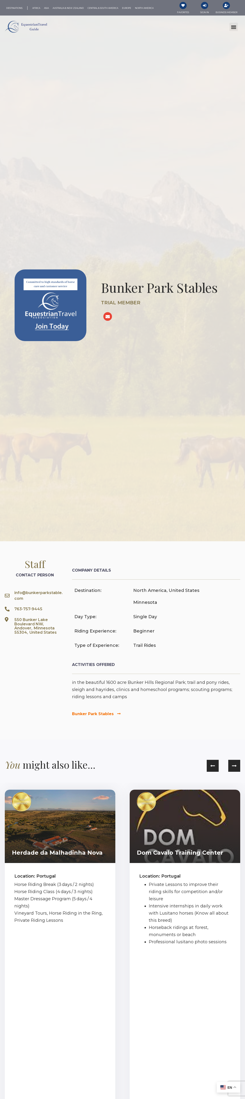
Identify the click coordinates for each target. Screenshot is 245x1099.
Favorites (183, 12)
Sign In (204, 12)
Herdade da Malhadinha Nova (57, 852)
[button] (233, 27)
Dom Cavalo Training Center (180, 852)
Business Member (226, 12)
